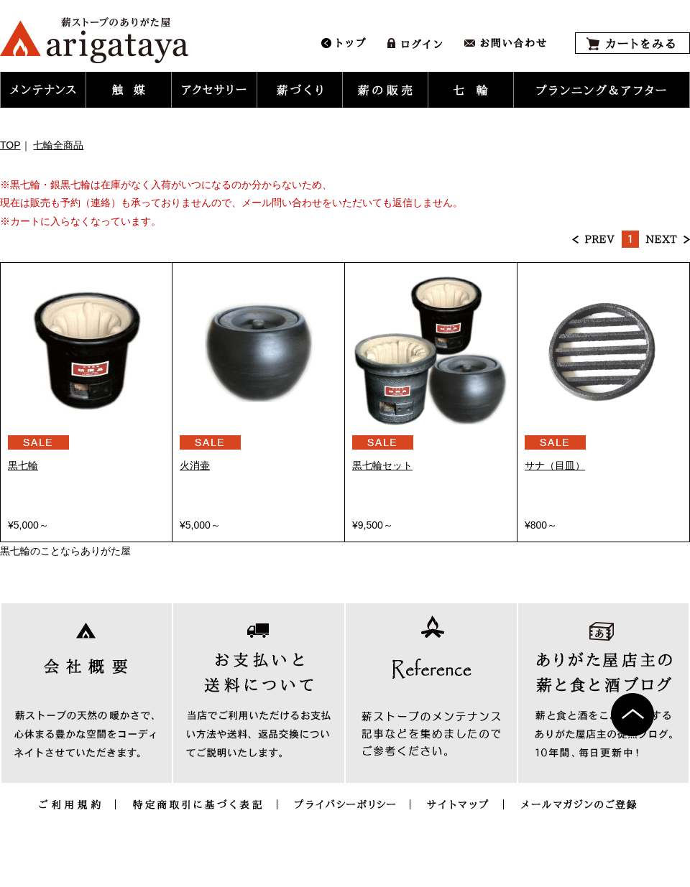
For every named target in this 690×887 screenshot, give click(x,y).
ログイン (415, 43)
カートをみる (632, 43)
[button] (43, 90)
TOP (10, 145)
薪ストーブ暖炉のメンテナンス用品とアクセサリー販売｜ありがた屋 (94, 40)
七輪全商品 (58, 145)
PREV (593, 239)
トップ (343, 43)
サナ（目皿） (555, 465)
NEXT (667, 239)
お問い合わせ (505, 43)
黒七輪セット (382, 465)
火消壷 (195, 465)
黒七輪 (23, 465)
